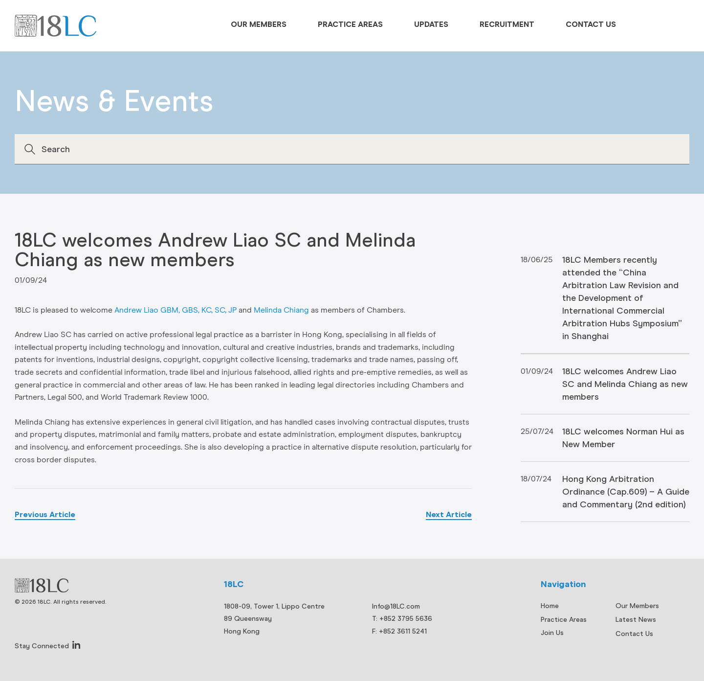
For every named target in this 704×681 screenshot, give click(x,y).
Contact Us (591, 24)
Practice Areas (350, 24)
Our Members (258, 24)
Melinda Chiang (281, 310)
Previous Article (45, 514)
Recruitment (507, 24)
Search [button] (29, 149)
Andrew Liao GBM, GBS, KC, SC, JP (175, 310)
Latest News (636, 619)
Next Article (449, 514)
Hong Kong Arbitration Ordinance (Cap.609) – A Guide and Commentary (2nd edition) (625, 491)
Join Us (552, 632)
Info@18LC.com (396, 606)
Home (550, 606)
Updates (431, 24)
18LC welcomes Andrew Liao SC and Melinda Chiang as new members (625, 384)
